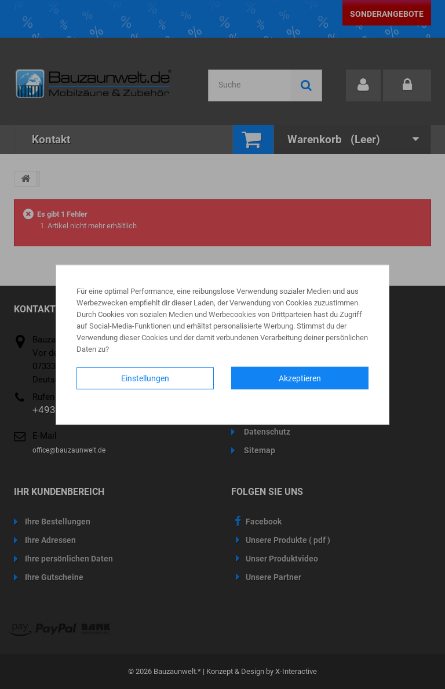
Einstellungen (145, 377)
